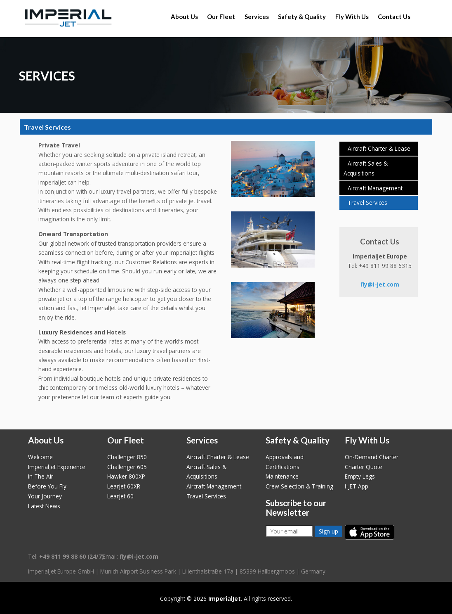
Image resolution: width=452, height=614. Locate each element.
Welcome (40, 457)
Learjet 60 (120, 496)
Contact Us (394, 16)
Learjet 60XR (123, 486)
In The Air (40, 476)
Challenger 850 (127, 457)
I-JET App (356, 486)
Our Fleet (221, 16)
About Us (184, 16)
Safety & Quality (302, 16)
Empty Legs (360, 476)
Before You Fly (47, 486)
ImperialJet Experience (56, 467)
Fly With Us (352, 16)
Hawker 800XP (126, 476)
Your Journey (45, 496)
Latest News (44, 506)
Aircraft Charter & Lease (379, 148)
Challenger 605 (127, 467)
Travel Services (367, 202)
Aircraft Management (375, 188)
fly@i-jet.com (379, 284)
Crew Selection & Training (299, 486)
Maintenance (282, 476)
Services (257, 16)
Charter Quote (363, 467)
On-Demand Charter (371, 457)
